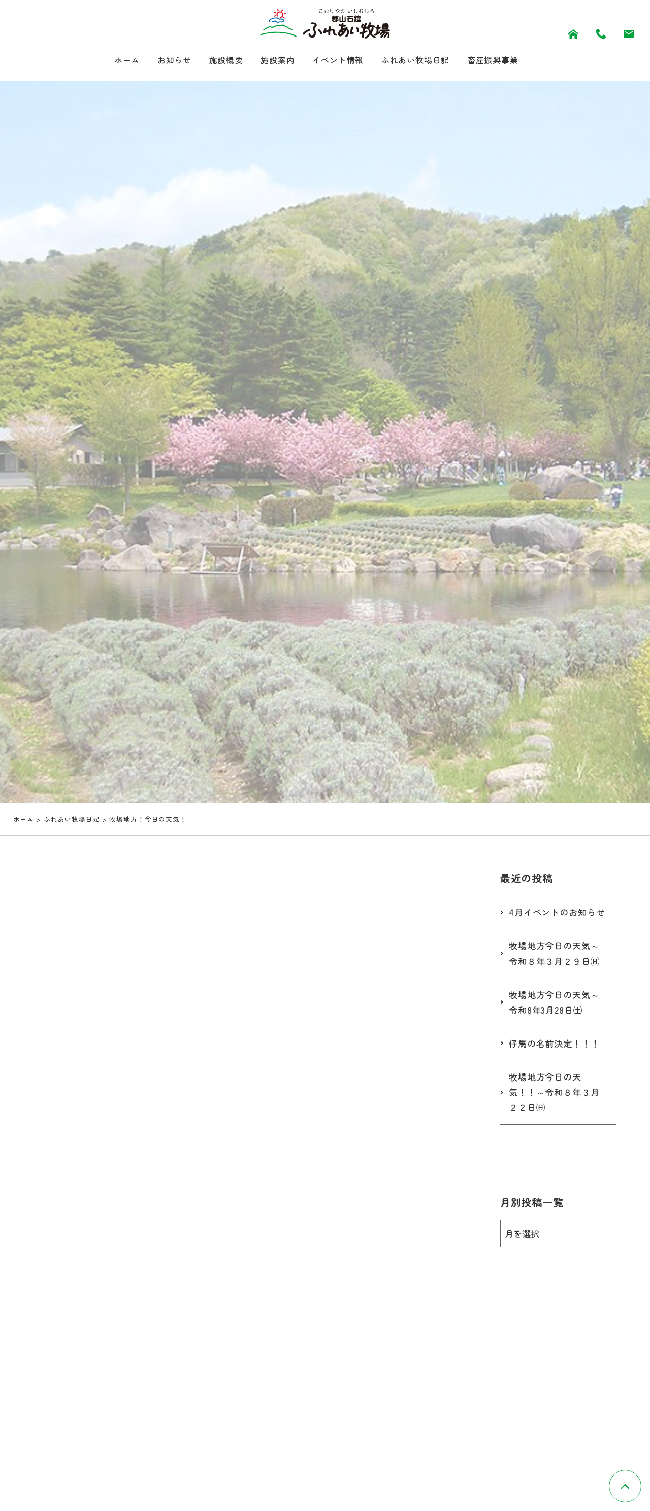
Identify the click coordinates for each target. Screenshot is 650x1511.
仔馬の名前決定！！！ (557, 1063)
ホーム (109, 60)
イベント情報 (338, 60)
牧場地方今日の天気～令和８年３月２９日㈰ (557, 973)
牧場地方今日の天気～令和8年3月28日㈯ (557, 1022)
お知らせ (161, 60)
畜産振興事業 (508, 60)
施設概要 (217, 60)
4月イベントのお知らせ (555, 923)
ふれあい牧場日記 (423, 60)
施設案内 (273, 60)
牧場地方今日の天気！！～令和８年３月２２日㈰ (557, 1113)
